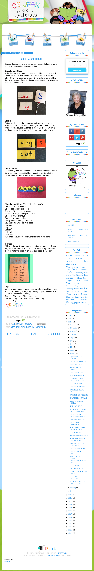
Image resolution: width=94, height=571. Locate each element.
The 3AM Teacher (53, 556)
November (74, 328)
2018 (70, 511)
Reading (84, 289)
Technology (84, 298)
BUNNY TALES (75, 433)
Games (69, 278)
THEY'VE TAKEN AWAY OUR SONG (78, 231)
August (72, 338)
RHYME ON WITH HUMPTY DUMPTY (77, 416)
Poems (76, 289)
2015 (70, 521)
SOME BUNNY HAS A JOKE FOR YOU (77, 429)
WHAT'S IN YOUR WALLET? (76, 453)
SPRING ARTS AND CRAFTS (77, 391)
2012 (70, 530)
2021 (70, 502)
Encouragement (82, 273)
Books (79, 259)
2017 (70, 515)
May (71, 348)
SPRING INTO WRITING (79, 395)
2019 (70, 508)
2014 (70, 524)
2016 (70, 518)
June (72, 344)
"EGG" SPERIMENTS (77, 420)
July (71, 341)
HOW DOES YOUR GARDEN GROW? (77, 380)
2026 (70, 316)
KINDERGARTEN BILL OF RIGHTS (77, 237)
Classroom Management (72, 266)
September (74, 335)
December (73, 325)
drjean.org (8, 562)
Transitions (70, 300)
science (83, 303)
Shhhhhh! (71, 226)
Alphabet (76, 256)
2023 (70, 495)
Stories (77, 297)
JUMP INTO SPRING (77, 387)
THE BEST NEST (76, 407)
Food (86, 275)
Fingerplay (79, 276)
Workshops (84, 300)
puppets (77, 303)
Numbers (84, 283)
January (73, 491)
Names (76, 283)
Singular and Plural (28, 327)
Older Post (54, 334)
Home (34, 334)
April (72, 351)
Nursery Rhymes (73, 286)
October (73, 332)
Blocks (17, 327)
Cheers (85, 261)
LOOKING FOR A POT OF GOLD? (78, 478)
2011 (70, 534)
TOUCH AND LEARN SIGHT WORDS (78, 440)
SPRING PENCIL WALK (78, 399)
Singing (79, 291)
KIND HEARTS (73, 242)
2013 (70, 527)
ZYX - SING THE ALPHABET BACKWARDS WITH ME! (78, 460)
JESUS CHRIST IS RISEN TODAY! (78, 358)
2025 (70, 319)
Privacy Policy (62, 554)
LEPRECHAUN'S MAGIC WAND (78, 473)
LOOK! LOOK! (75, 466)
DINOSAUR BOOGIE (77, 469)
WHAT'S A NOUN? (76, 373)
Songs (38, 327)
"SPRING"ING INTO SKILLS (77, 403)
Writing (43, 327)
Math (68, 283)
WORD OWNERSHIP (77, 449)
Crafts (69, 273)
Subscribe (77, 70)
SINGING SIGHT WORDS (79, 436)
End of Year (71, 275)
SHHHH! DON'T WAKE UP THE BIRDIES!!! (78, 411)
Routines (69, 291)
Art (82, 256)
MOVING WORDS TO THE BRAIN (77, 445)
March (72, 354)
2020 (70, 505)
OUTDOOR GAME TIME (78, 362)
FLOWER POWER (76, 384)
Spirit (73, 298)
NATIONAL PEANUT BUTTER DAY (77, 483)
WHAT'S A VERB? (76, 365)
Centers (69, 261)
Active (13, 327)
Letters (77, 281)
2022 (70, 499)
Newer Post (13, 334)
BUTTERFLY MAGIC (77, 376)
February (73, 488)
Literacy (85, 281)
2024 (70, 322)
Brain (86, 259)
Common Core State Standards (77, 268)
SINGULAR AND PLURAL (76, 369)
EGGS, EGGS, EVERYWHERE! (76, 424)
